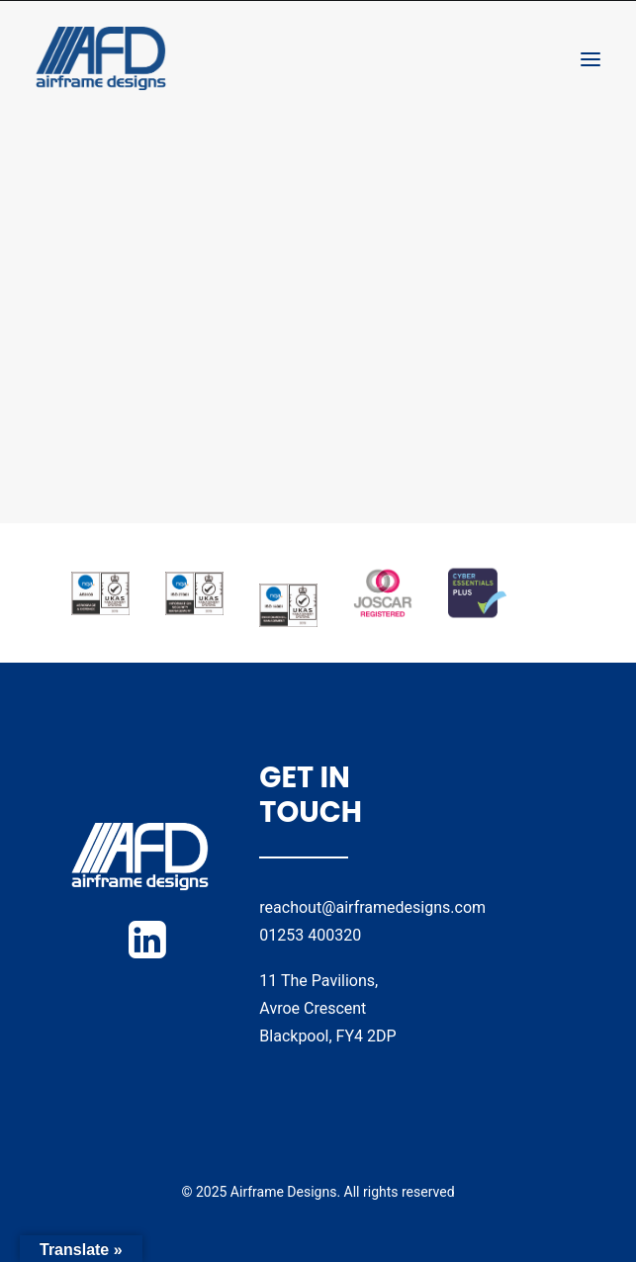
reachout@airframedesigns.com (372, 907)
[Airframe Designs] (101, 59)
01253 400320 (310, 935)
